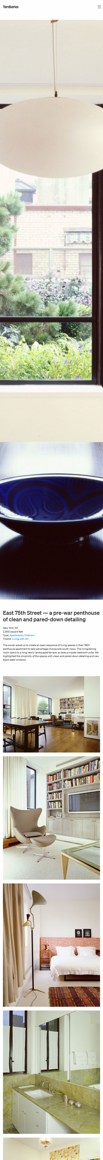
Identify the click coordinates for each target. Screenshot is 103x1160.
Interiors (30, 635)
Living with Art (20, 638)
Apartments (16, 635)
